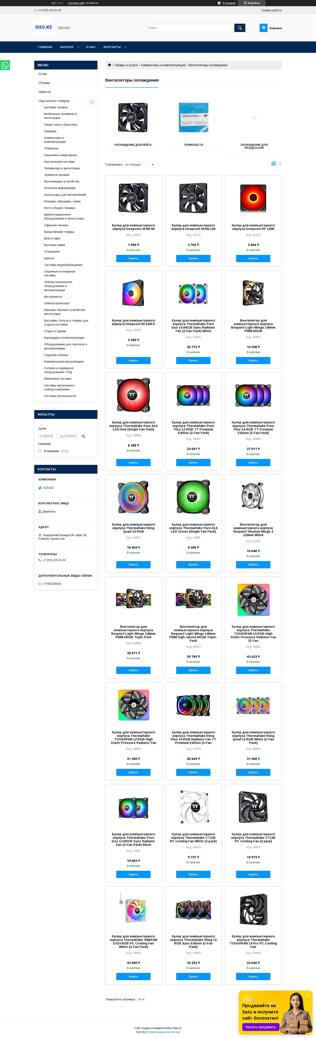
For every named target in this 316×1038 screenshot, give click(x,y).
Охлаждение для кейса (133, 144)
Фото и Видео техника (59, 208)
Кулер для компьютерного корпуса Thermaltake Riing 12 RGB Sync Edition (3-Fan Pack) (193, 942)
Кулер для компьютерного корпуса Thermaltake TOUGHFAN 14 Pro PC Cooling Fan (253, 942)
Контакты (112, 47)
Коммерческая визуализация (64, 361)
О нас (91, 47)
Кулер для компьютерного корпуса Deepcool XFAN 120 (193, 227)
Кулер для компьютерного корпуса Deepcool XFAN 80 (133, 227)
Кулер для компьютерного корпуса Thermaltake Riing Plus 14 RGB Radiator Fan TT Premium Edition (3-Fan (193, 738)
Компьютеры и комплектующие (163, 65)
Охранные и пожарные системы (59, 273)
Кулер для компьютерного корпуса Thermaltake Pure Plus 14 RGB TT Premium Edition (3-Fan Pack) (253, 428)
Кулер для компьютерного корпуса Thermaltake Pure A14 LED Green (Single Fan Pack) (193, 528)
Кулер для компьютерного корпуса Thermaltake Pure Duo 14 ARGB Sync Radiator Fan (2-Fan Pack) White (193, 326)
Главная (45, 47)
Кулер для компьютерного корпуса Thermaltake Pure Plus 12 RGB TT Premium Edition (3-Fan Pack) (193, 428)
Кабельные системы (57, 378)
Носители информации (59, 188)
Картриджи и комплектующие (64, 337)
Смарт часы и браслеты (60, 124)
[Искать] (239, 28)
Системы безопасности (60, 396)
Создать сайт (76, 3)
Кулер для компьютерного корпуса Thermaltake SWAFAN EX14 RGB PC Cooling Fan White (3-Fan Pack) (133, 942)
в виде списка (280, 165)
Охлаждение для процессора (254, 146)
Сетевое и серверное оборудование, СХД (58, 370)
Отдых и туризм (55, 331)
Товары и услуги (126, 65)
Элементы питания (56, 174)
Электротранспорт (57, 303)
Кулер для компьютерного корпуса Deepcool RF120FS (133, 322)
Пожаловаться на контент (164, 1032)
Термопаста (193, 144)
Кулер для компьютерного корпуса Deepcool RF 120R (253, 227)
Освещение (52, 251)
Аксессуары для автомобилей (65, 194)
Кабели (49, 258)
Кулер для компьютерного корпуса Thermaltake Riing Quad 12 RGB (133, 528)
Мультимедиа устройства (61, 181)
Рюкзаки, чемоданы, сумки (62, 201)
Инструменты (53, 296)
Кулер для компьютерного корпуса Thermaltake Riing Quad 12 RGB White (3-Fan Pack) (253, 738)
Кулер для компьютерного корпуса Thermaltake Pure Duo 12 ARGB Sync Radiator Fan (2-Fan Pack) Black (133, 839)
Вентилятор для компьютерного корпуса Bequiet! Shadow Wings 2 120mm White (253, 530)
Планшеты (51, 148)
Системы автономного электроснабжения (59, 387)
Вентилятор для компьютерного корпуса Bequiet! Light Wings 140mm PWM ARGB (253, 326)
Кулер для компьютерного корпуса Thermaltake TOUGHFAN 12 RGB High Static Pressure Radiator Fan (133, 738)
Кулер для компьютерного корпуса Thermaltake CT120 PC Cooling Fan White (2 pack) (193, 837)
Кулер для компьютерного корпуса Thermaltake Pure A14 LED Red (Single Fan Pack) (133, 426)
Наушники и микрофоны (60, 155)
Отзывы (44, 83)
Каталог (67, 47)
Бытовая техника (55, 107)
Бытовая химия (54, 245)
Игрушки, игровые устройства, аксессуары (65, 311)
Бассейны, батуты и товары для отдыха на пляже (66, 322)
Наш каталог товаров (54, 101)
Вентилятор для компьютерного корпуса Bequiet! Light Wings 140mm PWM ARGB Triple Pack (133, 632)
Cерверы (50, 131)
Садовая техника (56, 355)
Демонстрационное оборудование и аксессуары (64, 216)
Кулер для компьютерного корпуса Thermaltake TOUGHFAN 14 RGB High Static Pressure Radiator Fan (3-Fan (253, 633)
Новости (45, 92)
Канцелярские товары (59, 231)
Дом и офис (52, 238)
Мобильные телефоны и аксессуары (60, 115)
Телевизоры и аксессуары (62, 168)
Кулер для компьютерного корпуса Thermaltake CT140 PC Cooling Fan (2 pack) (253, 837)
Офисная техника (56, 225)
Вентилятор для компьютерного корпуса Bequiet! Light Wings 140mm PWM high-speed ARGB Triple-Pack (193, 633)
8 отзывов (229, 3)
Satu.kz (177, 1028)
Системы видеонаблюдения (63, 265)
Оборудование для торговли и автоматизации (65, 346)
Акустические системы (59, 161)
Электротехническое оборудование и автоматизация (58, 285)
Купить (133, 258)
